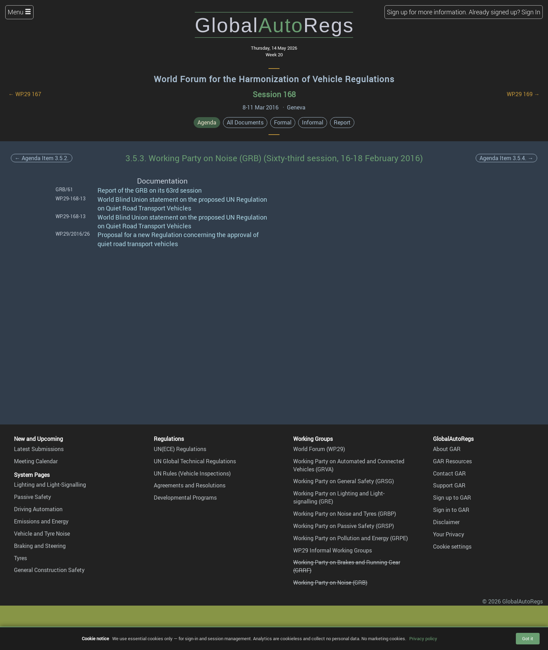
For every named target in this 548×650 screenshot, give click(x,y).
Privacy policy (423, 638)
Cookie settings (452, 546)
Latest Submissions (39, 449)
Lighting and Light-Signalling (50, 484)
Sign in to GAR (451, 510)
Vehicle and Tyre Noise (42, 533)
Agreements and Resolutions (189, 485)
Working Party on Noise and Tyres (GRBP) (344, 513)
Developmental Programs (185, 497)
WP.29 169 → (523, 94)
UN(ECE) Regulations (180, 449)
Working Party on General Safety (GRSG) (343, 481)
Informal (312, 122)
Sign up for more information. (427, 12)
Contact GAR (449, 473)
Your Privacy (448, 534)
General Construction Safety (49, 570)
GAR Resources (452, 461)
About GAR (447, 449)
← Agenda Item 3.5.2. (41, 158)
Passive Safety (32, 497)
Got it (527, 638)
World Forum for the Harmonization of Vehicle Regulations (274, 79)
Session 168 (274, 94)
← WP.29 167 (24, 94)
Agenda (206, 122)
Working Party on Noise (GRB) (330, 582)
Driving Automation (38, 509)
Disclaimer (446, 522)
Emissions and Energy (41, 521)
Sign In (530, 12)
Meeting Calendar (36, 461)
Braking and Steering (40, 546)
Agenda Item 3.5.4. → (506, 158)
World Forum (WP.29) (319, 449)
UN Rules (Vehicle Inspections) (192, 473)
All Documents (245, 122)
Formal (282, 122)
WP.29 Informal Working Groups (332, 550)
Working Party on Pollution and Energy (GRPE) (350, 538)
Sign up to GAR (452, 497)
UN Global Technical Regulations (195, 461)
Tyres (20, 558)
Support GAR (449, 485)
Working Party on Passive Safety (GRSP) (343, 526)
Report (342, 122)
